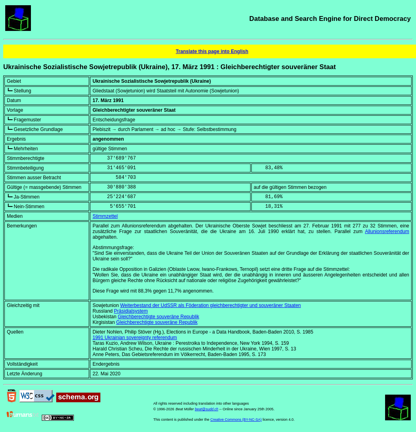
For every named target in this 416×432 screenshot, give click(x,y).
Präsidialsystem (131, 311)
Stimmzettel (105, 216)
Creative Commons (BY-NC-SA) (236, 420)
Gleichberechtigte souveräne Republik (158, 316)
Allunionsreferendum (387, 231)
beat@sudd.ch (206, 409)
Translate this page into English (212, 51)
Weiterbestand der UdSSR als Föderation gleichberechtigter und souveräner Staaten (210, 305)
